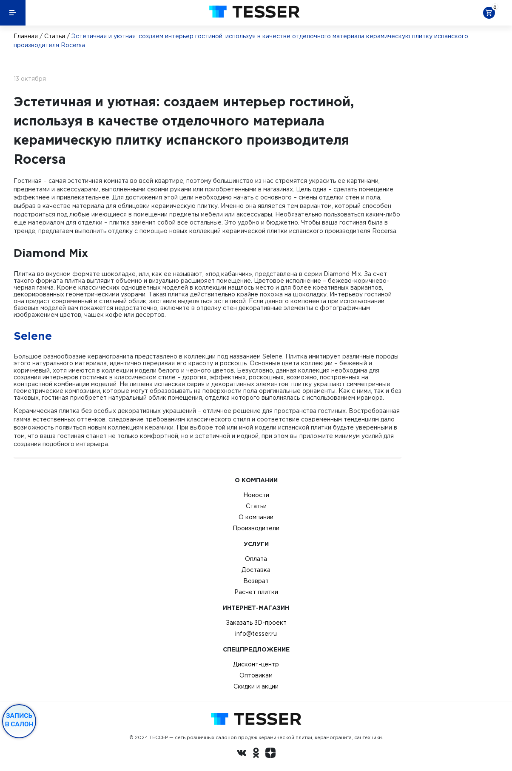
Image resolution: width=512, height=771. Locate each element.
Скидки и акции (256, 686)
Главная (26, 36)
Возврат (256, 581)
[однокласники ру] (256, 754)
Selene (33, 335)
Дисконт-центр (256, 664)
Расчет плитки (256, 592)
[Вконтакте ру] (241, 754)
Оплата (256, 558)
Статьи (54, 36)
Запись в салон (19, 720)
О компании (256, 517)
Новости (256, 495)
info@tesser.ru (256, 633)
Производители (256, 528)
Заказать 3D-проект (256, 622)
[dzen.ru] (270, 754)
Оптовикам (256, 675)
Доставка (256, 569)
